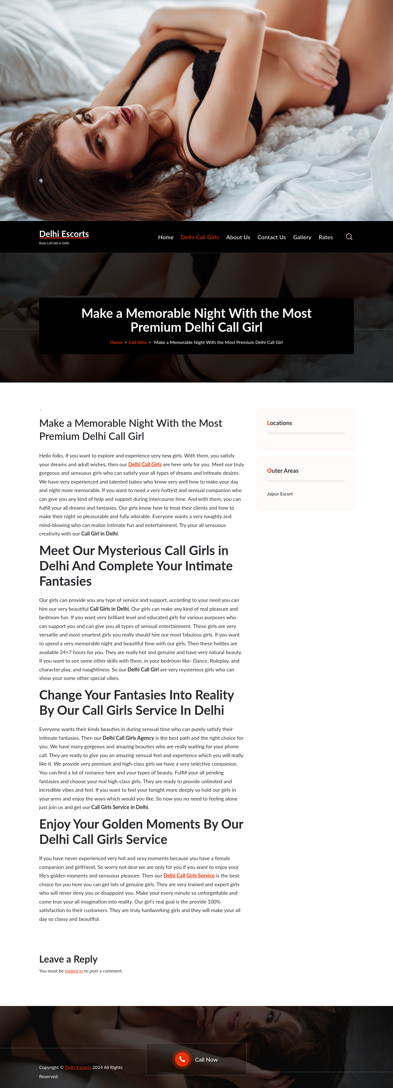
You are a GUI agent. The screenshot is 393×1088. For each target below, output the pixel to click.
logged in (74, 970)
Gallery (302, 237)
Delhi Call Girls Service (189, 875)
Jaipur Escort (280, 493)
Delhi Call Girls (200, 237)
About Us (238, 237)
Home (166, 237)
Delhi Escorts (78, 1067)
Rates (326, 237)
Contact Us (272, 237)
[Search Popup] (349, 236)
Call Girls (138, 342)
